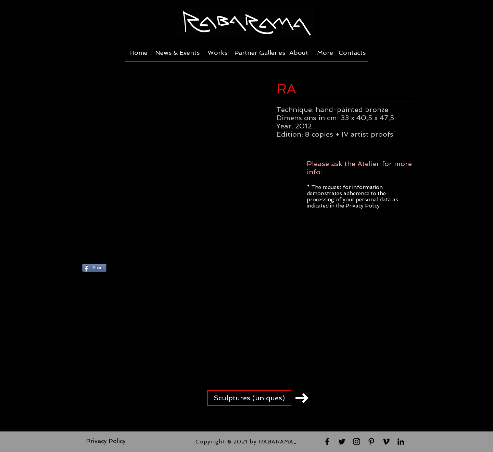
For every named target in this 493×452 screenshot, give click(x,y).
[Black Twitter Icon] (341, 441)
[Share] (94, 268)
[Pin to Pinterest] (162, 268)
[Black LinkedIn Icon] (400, 441)
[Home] (138, 53)
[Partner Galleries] (259, 53)
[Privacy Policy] (105, 441)
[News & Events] (177, 53)
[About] (299, 53)
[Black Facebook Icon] (327, 441)
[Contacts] (352, 53)
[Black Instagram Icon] (356, 441)
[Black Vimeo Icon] (386, 441)
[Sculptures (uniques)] (249, 398)
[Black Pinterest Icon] (371, 441)
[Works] (217, 53)
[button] (175, 165)
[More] (325, 53)
